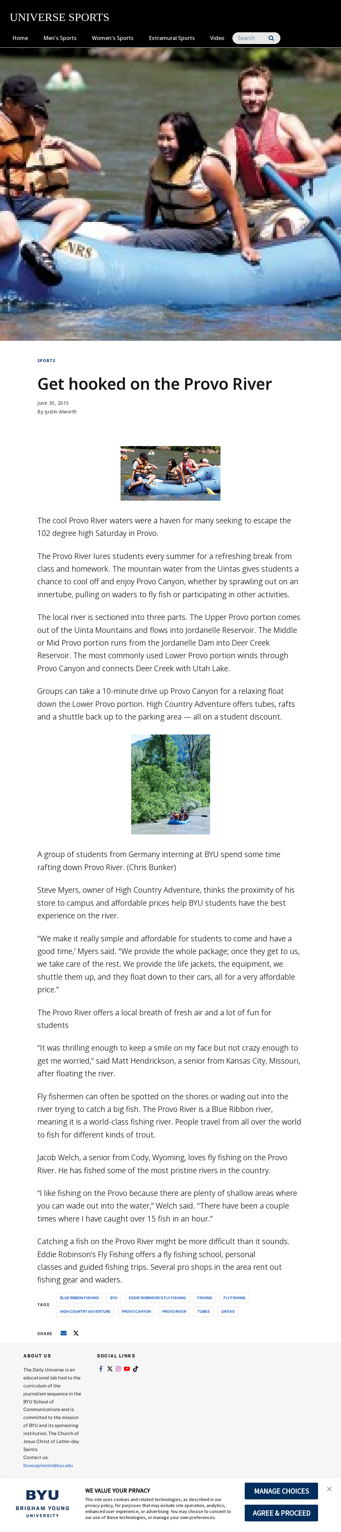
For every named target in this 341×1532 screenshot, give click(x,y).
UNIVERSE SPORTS (59, 17)
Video (217, 38)
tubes (203, 1311)
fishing (204, 1297)
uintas (228, 1311)
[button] (330, 1489)
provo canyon (136, 1311)
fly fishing (234, 1297)
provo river (174, 1311)
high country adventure (85, 1311)
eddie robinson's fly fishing (157, 1297)
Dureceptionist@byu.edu (50, 1465)
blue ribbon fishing (79, 1297)
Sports (46, 360)
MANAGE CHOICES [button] (281, 1491)
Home (20, 38)
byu (114, 1297)
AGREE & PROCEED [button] (281, 1513)
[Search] (256, 38)
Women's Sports (113, 38)
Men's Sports (60, 38)
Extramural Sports (172, 38)
